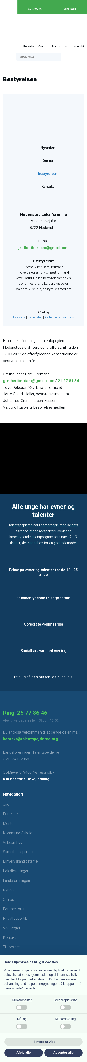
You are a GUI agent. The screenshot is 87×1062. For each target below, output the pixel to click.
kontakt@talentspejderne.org (30, 739)
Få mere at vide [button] (43, 1042)
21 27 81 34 (68, 381)
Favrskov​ (19, 317)
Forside (28, 46)
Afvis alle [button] (23, 1052)
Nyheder (48, 147)
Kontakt (79, 46)
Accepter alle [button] (63, 1052)
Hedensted (35, 317)
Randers (68, 317)
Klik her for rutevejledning (26, 779)
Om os (42, 46)
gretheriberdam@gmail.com (43, 248)
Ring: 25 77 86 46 (25, 713)
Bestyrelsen (47, 173)
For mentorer (60, 46)
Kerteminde (52, 317)
